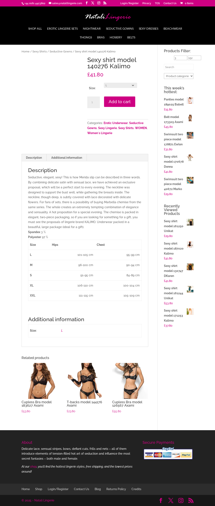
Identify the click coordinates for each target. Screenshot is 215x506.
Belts (131, 37)
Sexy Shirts (39, 51)
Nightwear (92, 28)
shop (33, 466)
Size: (92, 88)
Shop (38, 489)
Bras (100, 37)
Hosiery (116, 37)
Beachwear (173, 28)
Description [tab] (34, 157)
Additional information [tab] (66, 157)
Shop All (35, 28)
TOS (157, 3)
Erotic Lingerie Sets (62, 28)
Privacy (146, 3)
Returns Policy (116, 489)
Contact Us (170, 3)
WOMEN (141, 128)
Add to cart (120, 101)
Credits (136, 489)
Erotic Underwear (116, 123)
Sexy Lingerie (107, 128)
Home (26, 51)
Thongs (86, 37)
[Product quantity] (93, 102)
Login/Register (129, 3)
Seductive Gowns (120, 28)
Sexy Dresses (148, 28)
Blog (98, 489)
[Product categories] (179, 76)
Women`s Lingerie (99, 133)
